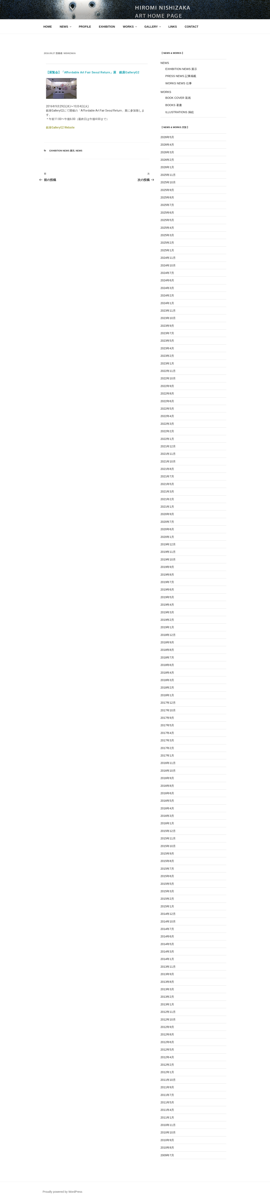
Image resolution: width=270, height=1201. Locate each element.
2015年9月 (167, 853)
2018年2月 (167, 687)
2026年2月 (167, 159)
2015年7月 (167, 868)
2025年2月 (167, 242)
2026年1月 (167, 167)
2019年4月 (167, 604)
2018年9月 (167, 642)
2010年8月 (167, 1147)
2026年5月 (167, 137)
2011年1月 (167, 1117)
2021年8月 (167, 469)
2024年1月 (167, 303)
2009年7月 (167, 1155)
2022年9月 (167, 386)
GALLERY (153, 26)
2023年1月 (167, 363)
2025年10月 (168, 182)
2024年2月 (167, 295)
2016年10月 (168, 770)
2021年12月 (168, 446)
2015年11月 (168, 838)
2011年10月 (168, 1079)
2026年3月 (167, 152)
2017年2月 (167, 748)
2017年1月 (167, 755)
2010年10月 (168, 1132)
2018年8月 (167, 649)
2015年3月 (167, 891)
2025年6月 (167, 212)
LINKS (172, 26)
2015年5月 (167, 883)
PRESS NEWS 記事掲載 (180, 76)
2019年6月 (167, 589)
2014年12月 (168, 913)
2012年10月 (168, 1019)
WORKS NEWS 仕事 (178, 83)
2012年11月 (168, 1011)
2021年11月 (168, 453)
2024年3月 (167, 288)
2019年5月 (167, 597)
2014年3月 (167, 951)
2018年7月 (167, 657)
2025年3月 (167, 235)
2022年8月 (167, 393)
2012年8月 (167, 1034)
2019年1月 (167, 627)
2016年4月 (167, 808)
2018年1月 (167, 695)
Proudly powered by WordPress (62, 1191)
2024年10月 (168, 265)
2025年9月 (167, 190)
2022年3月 (167, 423)
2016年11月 (168, 763)
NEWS (66, 26)
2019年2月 (167, 619)
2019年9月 (167, 567)
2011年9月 (167, 1087)
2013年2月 (167, 996)
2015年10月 (168, 846)
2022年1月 (167, 438)
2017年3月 (167, 740)
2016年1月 (167, 823)
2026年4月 (167, 144)
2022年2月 (167, 431)
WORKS (130, 26)
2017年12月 (168, 702)
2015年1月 (167, 906)
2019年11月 (168, 551)
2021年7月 (167, 476)
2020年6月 (167, 529)
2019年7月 (167, 582)
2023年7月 (167, 333)
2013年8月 (167, 981)
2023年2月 (167, 355)
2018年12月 (168, 634)
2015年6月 (167, 876)
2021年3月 (167, 491)
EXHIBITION (107, 26)
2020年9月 (167, 514)
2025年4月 (167, 227)
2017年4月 (167, 733)
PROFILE (85, 26)
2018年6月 (167, 665)
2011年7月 (167, 1095)
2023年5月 (167, 340)
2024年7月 (167, 272)
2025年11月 (168, 174)
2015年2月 (167, 898)
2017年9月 (167, 717)
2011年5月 (167, 1102)
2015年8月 (167, 861)
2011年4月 (167, 1109)
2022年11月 (168, 371)
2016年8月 (167, 785)
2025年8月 (167, 197)
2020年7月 (167, 521)
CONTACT (191, 26)
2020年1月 (167, 536)
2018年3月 (167, 680)
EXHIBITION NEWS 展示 (61, 150)
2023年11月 (168, 310)
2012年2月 (167, 1064)
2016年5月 (167, 800)
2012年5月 (167, 1049)
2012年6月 (167, 1042)
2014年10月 (168, 921)
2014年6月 (167, 936)
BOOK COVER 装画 (178, 97)
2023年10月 (168, 318)
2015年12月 (168, 831)
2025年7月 (167, 205)
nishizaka (70, 53)
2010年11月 (168, 1125)
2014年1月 (167, 959)
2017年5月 (167, 725)
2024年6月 (167, 280)
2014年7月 (167, 929)
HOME (47, 26)
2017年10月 (168, 710)
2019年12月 (168, 544)
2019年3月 (167, 612)
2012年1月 (167, 1072)
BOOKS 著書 (173, 105)
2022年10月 (168, 378)
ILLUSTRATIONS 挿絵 (179, 112)
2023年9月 (167, 325)
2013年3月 (167, 989)
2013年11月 (168, 966)
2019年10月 (168, 559)
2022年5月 (167, 408)
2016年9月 (167, 778)
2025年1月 (167, 250)
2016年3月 (167, 815)
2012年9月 (167, 1027)
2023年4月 (167, 348)
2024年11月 (168, 257)
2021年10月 (168, 461)
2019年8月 (167, 574)
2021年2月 (167, 499)
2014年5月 (167, 944)
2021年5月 (167, 484)
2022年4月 (167, 416)
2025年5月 (167, 220)
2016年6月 (167, 793)
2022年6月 (167, 401)
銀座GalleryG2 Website (60, 127)
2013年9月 (167, 974)
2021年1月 (167, 506)
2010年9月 (167, 1140)
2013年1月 (167, 1004)
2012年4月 (167, 1057)
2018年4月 (167, 672)
